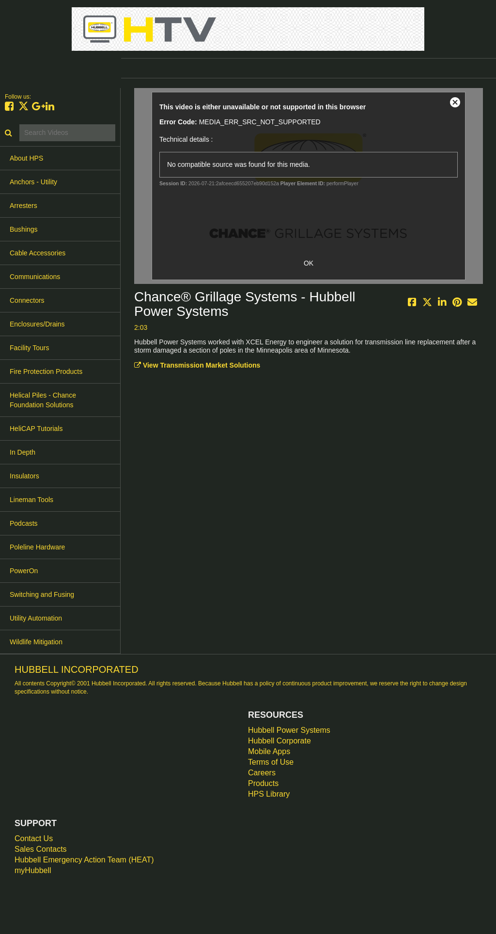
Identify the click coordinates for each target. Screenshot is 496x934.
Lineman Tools (31, 500)
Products (263, 783)
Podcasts (24, 523)
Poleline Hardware (37, 547)
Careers (262, 773)
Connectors (27, 300)
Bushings (24, 229)
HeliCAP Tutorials (36, 428)
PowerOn (24, 571)
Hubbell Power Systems (289, 730)
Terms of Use (271, 762)
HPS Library (269, 794)
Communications (35, 277)
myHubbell (33, 870)
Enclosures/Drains (37, 324)
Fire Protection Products (46, 371)
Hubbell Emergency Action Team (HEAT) (84, 860)
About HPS (26, 158)
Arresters (23, 205)
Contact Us (34, 838)
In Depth (22, 452)
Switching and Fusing (42, 594)
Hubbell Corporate (279, 741)
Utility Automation (36, 618)
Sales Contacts (41, 849)
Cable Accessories (37, 253)
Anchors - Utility (33, 182)
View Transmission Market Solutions (197, 365)
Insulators (24, 476)
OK (308, 263)
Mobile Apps (269, 751)
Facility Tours (29, 348)
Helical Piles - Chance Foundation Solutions (43, 400)
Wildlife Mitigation (36, 642)
